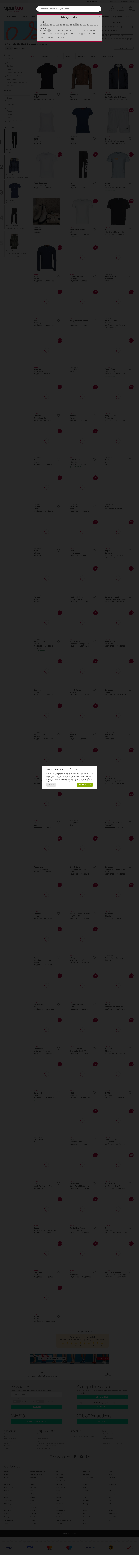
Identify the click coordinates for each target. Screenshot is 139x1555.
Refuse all (51, 784)
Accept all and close (84, 784)
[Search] (98, 9)
